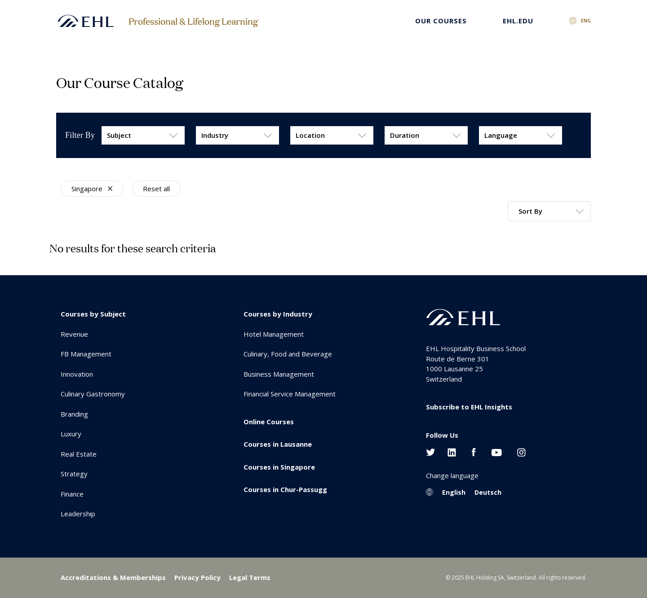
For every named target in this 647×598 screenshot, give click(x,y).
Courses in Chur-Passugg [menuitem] (285, 489)
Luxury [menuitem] (71, 433)
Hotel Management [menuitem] (274, 334)
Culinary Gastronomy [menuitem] (93, 393)
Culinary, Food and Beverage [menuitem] (288, 353)
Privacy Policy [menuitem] (197, 577)
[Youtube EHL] (496, 451)
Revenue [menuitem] (74, 334)
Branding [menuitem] (74, 413)
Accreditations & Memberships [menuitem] (113, 577)
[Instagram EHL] (521, 451)
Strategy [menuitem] (74, 473)
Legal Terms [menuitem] (249, 577)
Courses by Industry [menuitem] (278, 313)
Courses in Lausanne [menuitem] (278, 444)
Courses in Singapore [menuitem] (279, 466)
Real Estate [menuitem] (79, 453)
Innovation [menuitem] (77, 373)
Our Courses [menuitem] (441, 20)
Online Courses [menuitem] (269, 421)
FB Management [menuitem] (86, 353)
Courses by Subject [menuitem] (93, 313)
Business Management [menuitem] (279, 373)
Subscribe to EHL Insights (469, 406)
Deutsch (487, 492)
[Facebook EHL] (473, 451)
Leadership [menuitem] (78, 513)
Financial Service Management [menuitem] (290, 393)
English (453, 492)
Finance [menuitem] (72, 493)
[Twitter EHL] (430, 451)
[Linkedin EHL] (452, 451)
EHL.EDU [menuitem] (518, 20)
